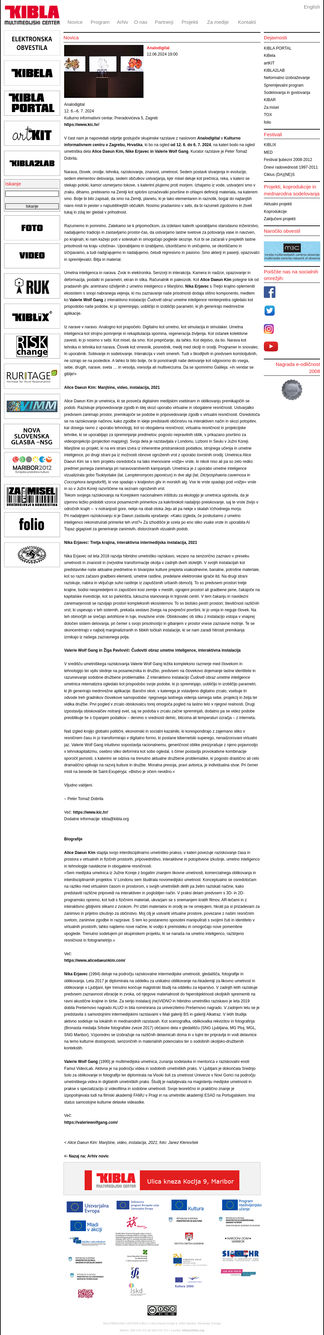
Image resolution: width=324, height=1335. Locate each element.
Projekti (190, 22)
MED (268, 152)
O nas (140, 22)
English (312, 7)
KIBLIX (270, 144)
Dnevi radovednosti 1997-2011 (291, 167)
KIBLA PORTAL (278, 48)
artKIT (269, 63)
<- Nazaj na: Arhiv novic (86, 1156)
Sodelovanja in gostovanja (287, 92)
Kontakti (247, 22)
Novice (75, 22)
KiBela (269, 55)
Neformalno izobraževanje (287, 77)
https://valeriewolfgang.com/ (91, 1122)
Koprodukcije (275, 211)
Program (100, 22)
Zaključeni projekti (280, 219)
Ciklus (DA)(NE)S (279, 174)
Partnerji (164, 22)
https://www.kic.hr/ (81, 124)
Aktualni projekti (278, 204)
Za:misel (271, 107)
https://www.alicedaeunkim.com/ (94, 960)
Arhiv (122, 22)
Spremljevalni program (284, 85)
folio (267, 122)
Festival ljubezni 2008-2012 (288, 159)
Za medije (218, 22)
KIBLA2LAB (274, 70)
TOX (268, 114)
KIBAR (270, 100)
